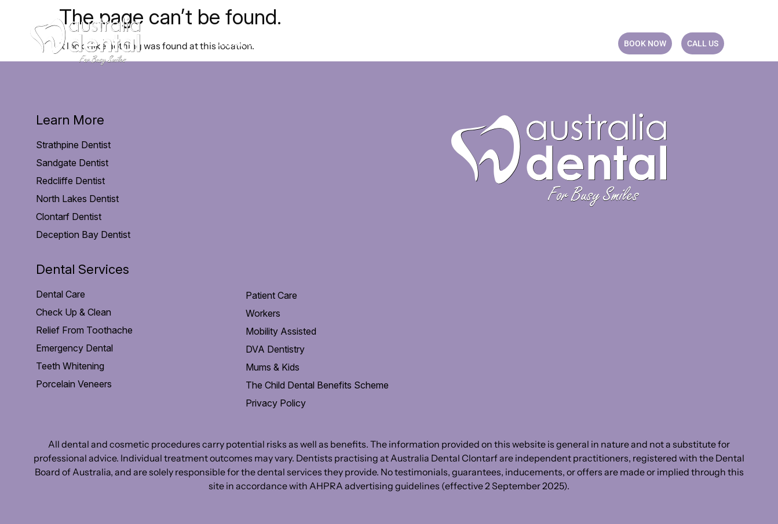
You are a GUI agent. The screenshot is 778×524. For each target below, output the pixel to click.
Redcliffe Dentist (70, 180)
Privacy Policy (276, 403)
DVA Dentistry (275, 349)
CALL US (702, 43)
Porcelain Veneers (74, 384)
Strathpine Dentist (73, 145)
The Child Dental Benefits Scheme (317, 385)
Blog (539, 43)
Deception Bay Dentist (83, 234)
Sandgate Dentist (72, 162)
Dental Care (246, 43)
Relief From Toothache (84, 330)
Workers (263, 313)
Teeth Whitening (70, 366)
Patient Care (325, 43)
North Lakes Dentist (77, 198)
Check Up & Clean (73, 312)
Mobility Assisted (281, 331)
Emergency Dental (74, 348)
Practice (490, 43)
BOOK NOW (645, 43)
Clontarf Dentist (68, 216)
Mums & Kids (272, 367)
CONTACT (585, 43)
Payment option (411, 43)
